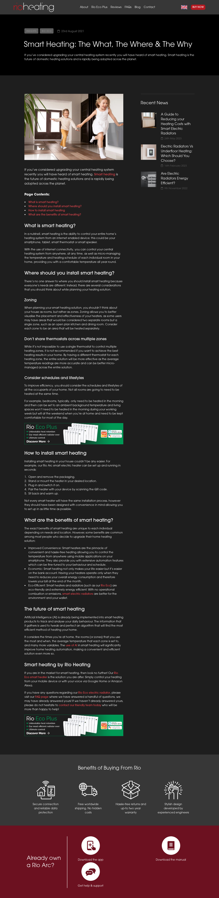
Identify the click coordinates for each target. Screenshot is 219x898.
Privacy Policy (82, 890)
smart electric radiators (77, 594)
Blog (137, 7)
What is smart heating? (43, 202)
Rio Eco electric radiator (94, 692)
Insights (31, 31)
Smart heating (104, 174)
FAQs (128, 7)
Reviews (116, 7)
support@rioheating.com (155, 887)
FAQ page (41, 697)
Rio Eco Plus (99, 7)
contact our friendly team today (80, 705)
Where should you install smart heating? (54, 206)
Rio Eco (47, 31)
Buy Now (198, 7)
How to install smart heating (46, 210)
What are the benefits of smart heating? (54, 214)
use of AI (71, 645)
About (84, 7)
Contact (149, 7)
